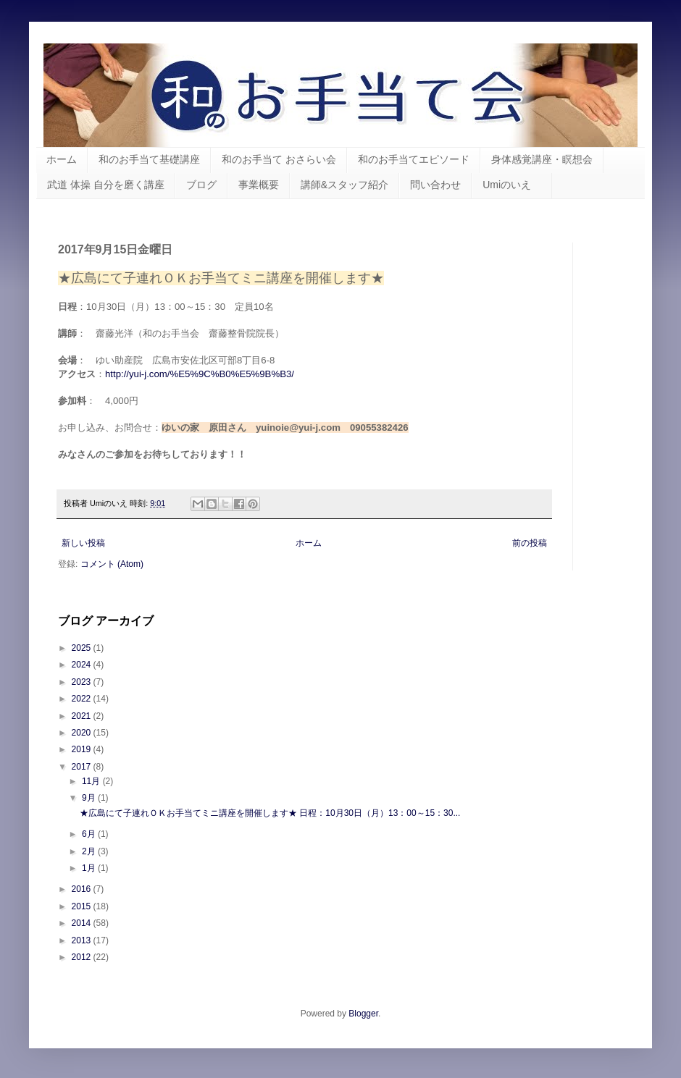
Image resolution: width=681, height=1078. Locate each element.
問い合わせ (435, 184)
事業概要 (258, 184)
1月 (90, 868)
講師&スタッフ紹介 (344, 184)
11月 (92, 781)
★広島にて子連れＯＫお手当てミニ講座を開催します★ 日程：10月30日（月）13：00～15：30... (270, 813)
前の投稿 (529, 543)
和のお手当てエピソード (413, 159)
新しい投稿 (83, 543)
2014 (82, 923)
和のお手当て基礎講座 (149, 159)
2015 (82, 906)
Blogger (363, 1013)
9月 (90, 798)
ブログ (201, 184)
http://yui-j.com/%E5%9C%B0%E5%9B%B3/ (199, 374)
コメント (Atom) (111, 564)
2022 (82, 699)
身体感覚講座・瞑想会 (542, 159)
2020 (82, 733)
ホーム (61, 159)
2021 (82, 716)
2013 (82, 940)
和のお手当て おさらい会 (279, 159)
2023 (82, 682)
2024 (82, 665)
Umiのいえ (511, 184)
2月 (90, 851)
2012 (82, 957)
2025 (82, 648)
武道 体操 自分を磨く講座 (105, 184)
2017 (82, 767)
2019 (82, 749)
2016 (82, 889)
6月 (90, 834)
